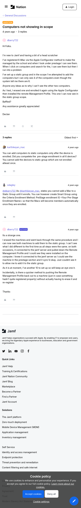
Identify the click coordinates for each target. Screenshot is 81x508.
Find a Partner (9, 396)
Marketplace (8, 386)
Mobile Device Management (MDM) (20, 427)
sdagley (11, 185)
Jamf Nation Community (14, 376)
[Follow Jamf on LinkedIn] (9, 351)
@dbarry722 (9, 190)
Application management (15, 432)
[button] (6, 7)
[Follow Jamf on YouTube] (16, 351)
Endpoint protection (12, 457)
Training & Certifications (14, 371)
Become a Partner (11, 391)
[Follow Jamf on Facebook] (28, 351)
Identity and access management (19, 452)
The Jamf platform (11, 417)
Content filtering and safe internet (19, 467)
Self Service (8, 447)
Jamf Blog (7, 381)
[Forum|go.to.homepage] (18, 7)
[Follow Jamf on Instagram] (22, 351)
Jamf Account (9, 401)
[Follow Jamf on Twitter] (3, 351)
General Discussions (15, 15)
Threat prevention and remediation (20, 462)
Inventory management (14, 437)
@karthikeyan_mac (29, 190)
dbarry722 (12, 40)
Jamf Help (7, 366)
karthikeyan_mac (16, 147)
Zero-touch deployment (14, 422)
